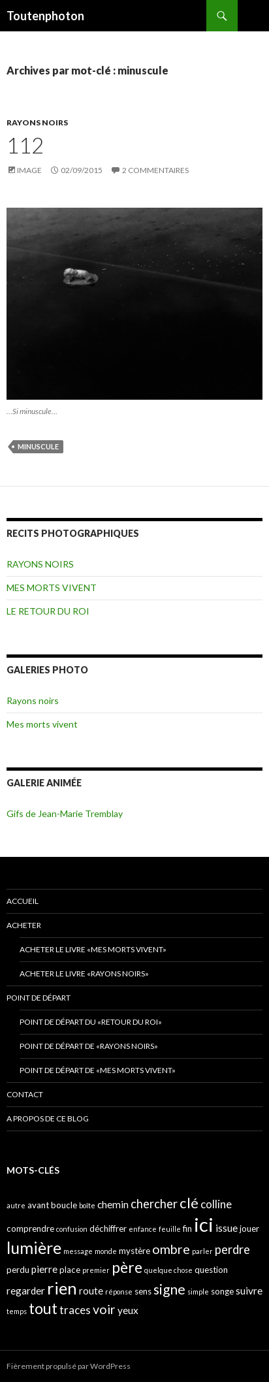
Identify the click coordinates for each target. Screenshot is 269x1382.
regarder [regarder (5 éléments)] (26, 1290)
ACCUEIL (23, 901)
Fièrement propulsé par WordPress (69, 1366)
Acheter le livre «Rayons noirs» (84, 973)
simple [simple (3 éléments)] (198, 1291)
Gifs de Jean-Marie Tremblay (65, 813)
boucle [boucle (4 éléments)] (64, 1205)
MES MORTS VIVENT (52, 587)
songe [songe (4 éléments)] (222, 1291)
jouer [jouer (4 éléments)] (249, 1228)
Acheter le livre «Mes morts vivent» (93, 949)
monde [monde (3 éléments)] (106, 1251)
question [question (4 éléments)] (211, 1269)
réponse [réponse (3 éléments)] (119, 1291)
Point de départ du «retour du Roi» (91, 1022)
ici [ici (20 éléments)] (204, 1224)
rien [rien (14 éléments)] (62, 1288)
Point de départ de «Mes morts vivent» (98, 1070)
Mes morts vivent (42, 724)
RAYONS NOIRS (37, 122)
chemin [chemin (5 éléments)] (113, 1204)
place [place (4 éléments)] (69, 1269)
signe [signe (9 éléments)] (169, 1289)
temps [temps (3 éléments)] (17, 1311)
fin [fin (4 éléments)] (187, 1228)
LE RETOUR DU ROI (48, 611)
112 (25, 145)
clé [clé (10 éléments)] (189, 1203)
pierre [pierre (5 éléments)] (44, 1269)
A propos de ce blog (48, 1118)
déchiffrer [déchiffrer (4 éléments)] (108, 1228)
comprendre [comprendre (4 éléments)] (30, 1228)
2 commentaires (155, 170)
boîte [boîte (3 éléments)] (87, 1205)
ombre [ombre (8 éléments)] (171, 1249)
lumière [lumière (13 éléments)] (34, 1247)
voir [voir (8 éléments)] (104, 1309)
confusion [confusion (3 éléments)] (71, 1229)
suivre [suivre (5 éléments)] (249, 1290)
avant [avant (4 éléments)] (38, 1205)
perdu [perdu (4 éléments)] (18, 1269)
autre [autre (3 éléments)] (16, 1205)
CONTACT (25, 1094)
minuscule (38, 446)
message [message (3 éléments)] (78, 1251)
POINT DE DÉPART (39, 998)
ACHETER (24, 925)
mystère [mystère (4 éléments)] (134, 1250)
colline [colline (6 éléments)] (216, 1204)
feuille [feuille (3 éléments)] (170, 1229)
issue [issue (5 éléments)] (226, 1228)
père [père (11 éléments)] (127, 1267)
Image (29, 170)
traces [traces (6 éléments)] (75, 1310)
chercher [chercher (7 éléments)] (154, 1204)
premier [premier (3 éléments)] (96, 1270)
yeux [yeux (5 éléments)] (128, 1310)
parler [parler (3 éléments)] (202, 1251)
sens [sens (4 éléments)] (142, 1291)
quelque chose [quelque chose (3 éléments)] (168, 1270)
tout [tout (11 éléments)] (43, 1308)
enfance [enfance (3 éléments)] (143, 1229)
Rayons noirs (33, 700)
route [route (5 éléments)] (91, 1290)
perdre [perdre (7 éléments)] (232, 1249)
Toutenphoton (45, 15)
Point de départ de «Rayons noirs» (89, 1046)
